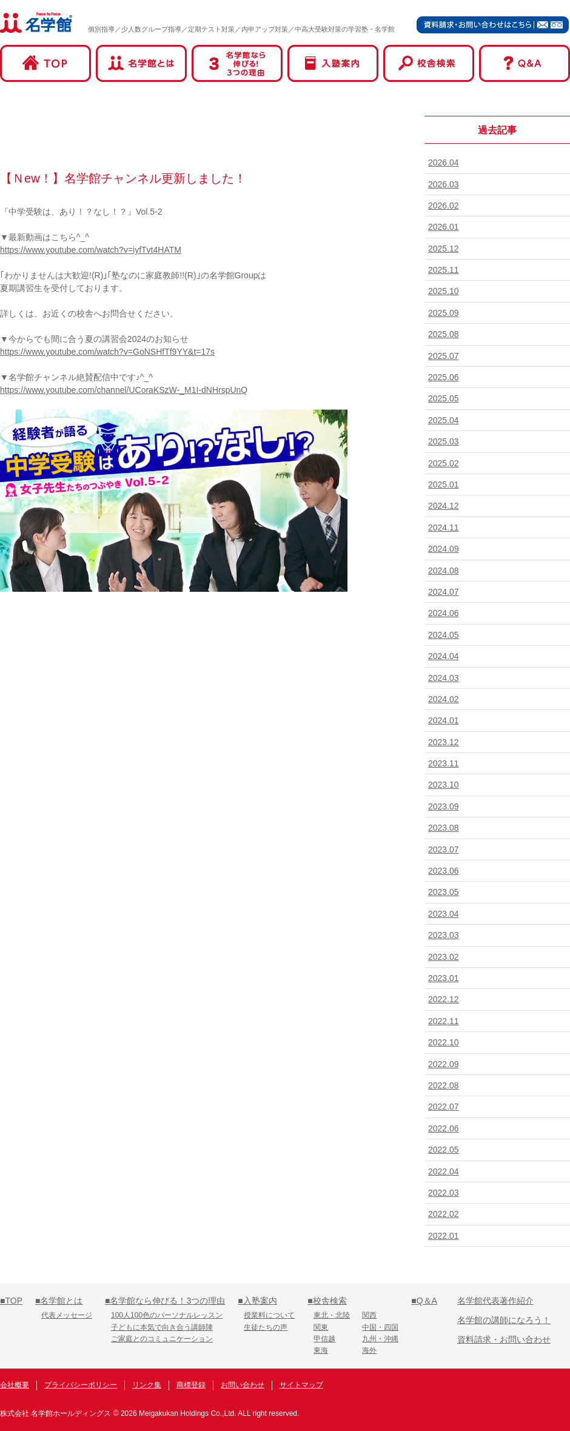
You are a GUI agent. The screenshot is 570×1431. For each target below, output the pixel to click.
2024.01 (443, 720)
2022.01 (443, 1236)
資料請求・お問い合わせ (504, 1339)
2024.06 (443, 613)
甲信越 (324, 1339)
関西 (369, 1315)
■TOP (11, 1300)
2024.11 (443, 527)
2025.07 (443, 356)
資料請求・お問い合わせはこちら (493, 24)
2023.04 (443, 914)
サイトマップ (301, 1385)
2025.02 (443, 463)
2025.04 (443, 420)
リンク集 (146, 1385)
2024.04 (443, 656)
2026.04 (443, 162)
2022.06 (443, 1128)
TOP (45, 63)
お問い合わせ (242, 1385)
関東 (321, 1327)
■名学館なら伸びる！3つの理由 (165, 1300)
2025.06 (443, 377)
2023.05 (443, 892)
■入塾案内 (257, 1300)
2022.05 (443, 1150)
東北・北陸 (332, 1315)
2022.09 (443, 1064)
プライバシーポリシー (80, 1385)
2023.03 (443, 935)
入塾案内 (332, 63)
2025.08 (443, 334)
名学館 (36, 22)
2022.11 (443, 1021)
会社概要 (14, 1385)
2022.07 (443, 1106)
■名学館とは (58, 1300)
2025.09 (443, 313)
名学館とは (141, 63)
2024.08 (443, 570)
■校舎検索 (326, 1300)
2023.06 (443, 871)
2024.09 (443, 549)
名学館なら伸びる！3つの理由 (237, 63)
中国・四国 (380, 1327)
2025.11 (443, 270)
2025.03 (443, 441)
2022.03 (443, 1193)
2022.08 (443, 1085)
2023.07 (443, 849)
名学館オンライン (523, 1387)
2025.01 (443, 484)
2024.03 (443, 678)
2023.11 (443, 763)
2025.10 (443, 291)
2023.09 (443, 806)
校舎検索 (428, 63)
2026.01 (443, 227)
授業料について (269, 1315)
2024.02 (443, 699)
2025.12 (443, 248)
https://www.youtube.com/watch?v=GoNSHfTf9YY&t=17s (107, 352)
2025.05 (443, 398)
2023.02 (443, 957)
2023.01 (443, 978)
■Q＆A (424, 1300)
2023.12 (443, 742)
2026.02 (443, 205)
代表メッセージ (66, 1315)
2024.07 (443, 592)
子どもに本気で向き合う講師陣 (162, 1327)
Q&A (524, 63)
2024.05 (443, 635)
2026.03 (443, 184)
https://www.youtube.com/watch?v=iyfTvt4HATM (90, 250)
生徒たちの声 (265, 1327)
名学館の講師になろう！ (504, 1320)
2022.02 (443, 1214)
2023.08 (443, 828)
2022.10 (443, 1042)
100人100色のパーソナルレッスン (167, 1315)
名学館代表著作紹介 (495, 1300)
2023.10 (443, 784)
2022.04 (443, 1171)
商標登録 (191, 1385)
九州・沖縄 (380, 1339)
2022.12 (443, 999)
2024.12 (443, 506)
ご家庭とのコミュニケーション (162, 1339)
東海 (321, 1350)
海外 (369, 1350)
